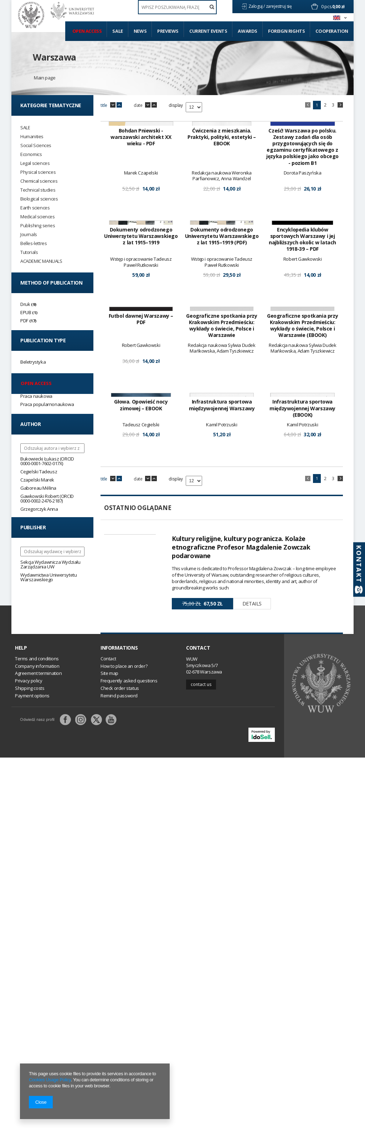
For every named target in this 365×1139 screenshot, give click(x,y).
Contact (198, 1029)
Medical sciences (37, 217)
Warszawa (54, 57)
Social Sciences (35, 145)
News (140, 31)
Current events (208, 31)
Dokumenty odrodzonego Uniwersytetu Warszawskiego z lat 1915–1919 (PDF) (222, 416)
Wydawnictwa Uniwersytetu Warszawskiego (48, 577)
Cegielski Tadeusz (38, 471)
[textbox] (177, 7)
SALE (25, 128)
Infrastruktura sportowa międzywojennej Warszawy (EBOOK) (302, 769)
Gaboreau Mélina (38, 488)
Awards (247, 31)
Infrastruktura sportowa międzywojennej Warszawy (222, 766)
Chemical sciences (38, 181)
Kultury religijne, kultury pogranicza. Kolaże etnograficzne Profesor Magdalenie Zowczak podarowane (241, 908)
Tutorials (29, 252)
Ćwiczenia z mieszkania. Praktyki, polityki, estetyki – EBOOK (221, 227)
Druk (25, 304)
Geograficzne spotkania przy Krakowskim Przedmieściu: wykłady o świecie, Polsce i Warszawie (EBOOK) (302, 596)
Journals (28, 235)
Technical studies (37, 190)
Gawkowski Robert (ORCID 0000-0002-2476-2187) (47, 498)
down (112, 105)
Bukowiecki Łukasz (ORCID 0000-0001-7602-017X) (47, 461)
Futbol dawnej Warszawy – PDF (141, 589)
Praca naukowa (36, 396)
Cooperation (331, 31)
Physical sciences (38, 172)
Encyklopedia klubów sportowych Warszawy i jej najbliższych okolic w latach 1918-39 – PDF (302, 420)
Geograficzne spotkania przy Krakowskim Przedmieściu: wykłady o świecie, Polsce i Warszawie (221, 596)
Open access (87, 31)
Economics (31, 154)
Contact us (201, 1066)
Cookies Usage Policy (50, 1079)
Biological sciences (39, 199)
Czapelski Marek (37, 480)
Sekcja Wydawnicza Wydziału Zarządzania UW (50, 564)
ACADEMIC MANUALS (41, 261)
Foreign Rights (286, 31)
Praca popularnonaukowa (47, 404)
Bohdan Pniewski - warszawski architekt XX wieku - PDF (140, 227)
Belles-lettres (33, 243)
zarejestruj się (279, 6)
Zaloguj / (257, 6)
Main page (44, 77)
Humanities (31, 137)
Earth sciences (35, 208)
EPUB (25, 312)
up (119, 105)
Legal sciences (35, 163)
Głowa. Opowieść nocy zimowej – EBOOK (141, 766)
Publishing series (37, 226)
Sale (117, 31)
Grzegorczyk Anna (39, 509)
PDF (24, 320)
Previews (168, 31)
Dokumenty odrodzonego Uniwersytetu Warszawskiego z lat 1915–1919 (141, 416)
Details (252, 964)
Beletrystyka (33, 362)
